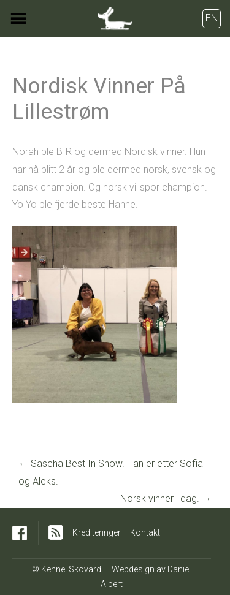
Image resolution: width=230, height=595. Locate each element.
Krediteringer (96, 532)
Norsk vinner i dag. (166, 498)
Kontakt (145, 532)
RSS (55, 532)
